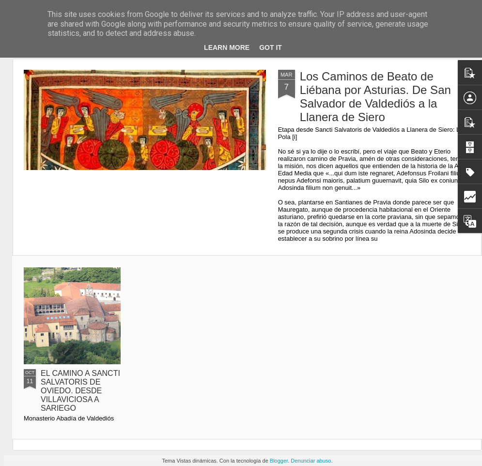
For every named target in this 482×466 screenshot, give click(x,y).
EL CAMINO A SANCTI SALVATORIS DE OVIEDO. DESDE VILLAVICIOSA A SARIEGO (80, 390)
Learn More (226, 47)
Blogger (279, 461)
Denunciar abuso (311, 461)
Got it (270, 47)
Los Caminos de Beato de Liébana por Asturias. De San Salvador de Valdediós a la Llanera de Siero (375, 97)
